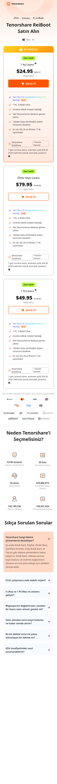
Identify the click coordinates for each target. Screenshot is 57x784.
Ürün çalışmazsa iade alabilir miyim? (26, 580)
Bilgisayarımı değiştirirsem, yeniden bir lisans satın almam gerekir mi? (25, 607)
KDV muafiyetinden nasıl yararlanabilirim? (19, 650)
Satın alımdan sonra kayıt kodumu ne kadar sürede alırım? (25, 621)
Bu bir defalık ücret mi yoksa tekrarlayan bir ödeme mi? (21, 636)
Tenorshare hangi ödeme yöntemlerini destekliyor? (20, 539)
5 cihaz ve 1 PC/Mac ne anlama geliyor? (22, 593)
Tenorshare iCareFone (17, 257)
